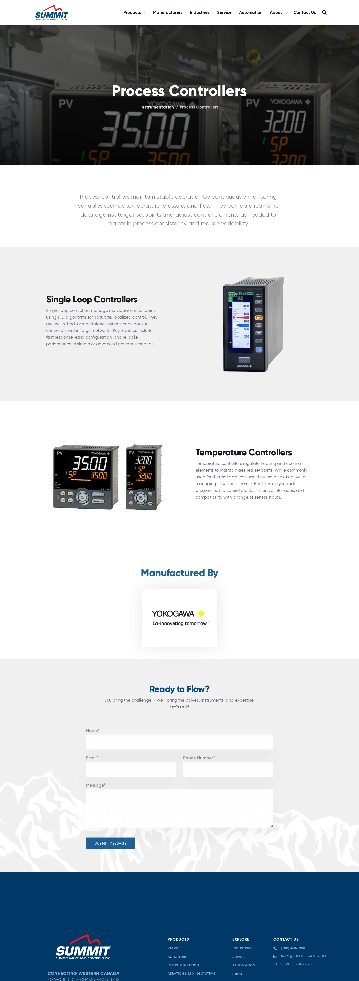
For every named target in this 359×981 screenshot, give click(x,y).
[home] (52, 12)
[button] (134, 12)
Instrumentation (157, 107)
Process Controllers (199, 107)
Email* (92, 762)
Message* (96, 790)
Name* (93, 735)
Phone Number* (199, 762)
